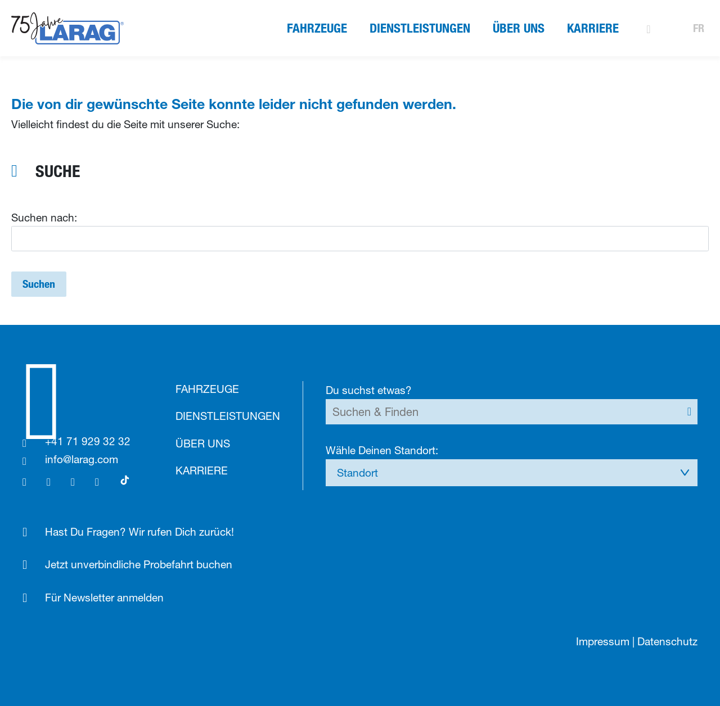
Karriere (593, 28)
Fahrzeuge (317, 28)
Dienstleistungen (420, 28)
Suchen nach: (44, 217)
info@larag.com (81, 459)
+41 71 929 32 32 (87, 441)
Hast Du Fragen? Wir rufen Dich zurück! (139, 532)
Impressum (602, 641)
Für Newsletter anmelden (104, 597)
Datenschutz (667, 641)
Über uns (518, 28)
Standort (357, 473)
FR (698, 28)
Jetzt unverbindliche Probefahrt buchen (138, 564)
